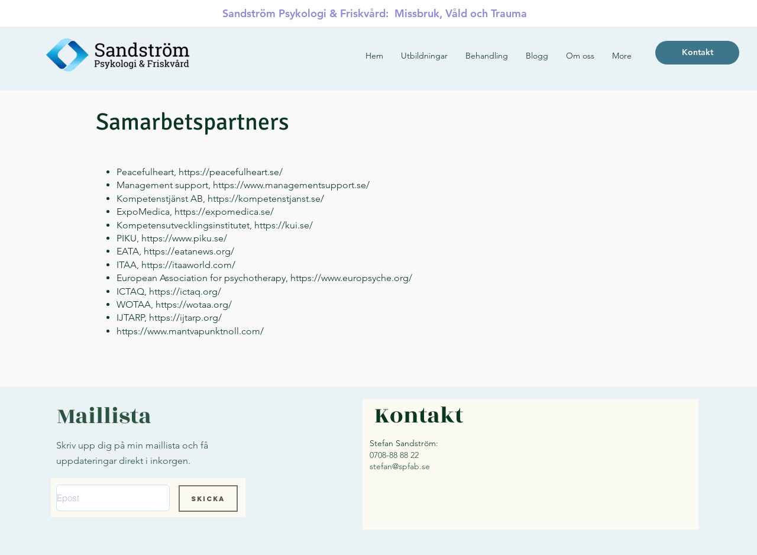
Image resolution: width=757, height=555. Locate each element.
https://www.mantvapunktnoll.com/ (190, 331)
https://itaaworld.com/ (188, 264)
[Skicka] (208, 498)
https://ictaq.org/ (185, 291)
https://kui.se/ (283, 225)
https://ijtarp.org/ (185, 317)
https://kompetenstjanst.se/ (266, 198)
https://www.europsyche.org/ (351, 277)
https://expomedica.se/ (224, 211)
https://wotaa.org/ (194, 304)
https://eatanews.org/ (189, 251)
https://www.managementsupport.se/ (291, 185)
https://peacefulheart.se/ (231, 172)
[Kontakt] (697, 52)
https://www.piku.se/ (184, 238)
